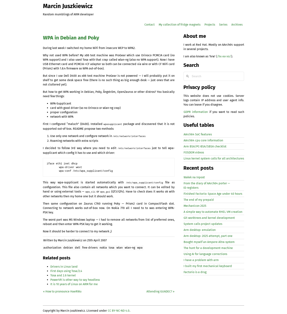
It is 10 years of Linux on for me (74, 282)
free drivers (90, 246)
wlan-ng (130, 246)
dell (77, 246)
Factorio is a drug (195, 272)
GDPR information (196, 112)
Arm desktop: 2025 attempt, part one (208, 236)
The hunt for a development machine (208, 248)
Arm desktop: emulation (200, 230)
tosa (111, 246)
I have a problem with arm (201, 260)
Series (223, 24)
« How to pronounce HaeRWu (62, 289)
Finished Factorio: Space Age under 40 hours (213, 193)
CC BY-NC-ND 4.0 (118, 309)
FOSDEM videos (194, 152)
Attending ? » (160, 289)
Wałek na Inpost (194, 177)
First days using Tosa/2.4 (66, 269)
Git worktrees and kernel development (209, 218)
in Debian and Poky (71, 38)
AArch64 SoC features (198, 134)
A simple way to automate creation (213, 212)
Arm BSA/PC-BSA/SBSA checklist (205, 146)
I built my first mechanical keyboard (208, 266)
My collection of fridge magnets (179, 24)
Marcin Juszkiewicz (68, 6)
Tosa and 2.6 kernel (63, 273)
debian (68, 246)
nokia (103, 246)
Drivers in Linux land (64, 265)
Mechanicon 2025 (195, 206)
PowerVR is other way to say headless (75, 278)
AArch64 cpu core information (203, 140)
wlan (119, 246)
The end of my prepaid (199, 199)
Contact (149, 24)
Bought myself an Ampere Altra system (209, 242)
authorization (52, 246)
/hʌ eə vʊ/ (224, 56)
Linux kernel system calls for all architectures (214, 158)
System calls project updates (203, 224)
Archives (237, 24)
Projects (209, 24)
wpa (140, 246)
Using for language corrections (205, 254)
